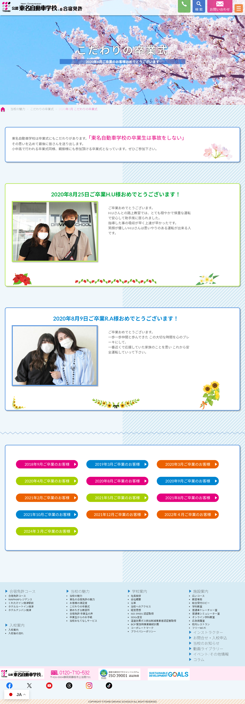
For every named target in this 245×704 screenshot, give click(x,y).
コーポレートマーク (142, 627)
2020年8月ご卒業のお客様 (117, 481)
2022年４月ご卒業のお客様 (188, 514)
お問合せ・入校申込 (210, 638)
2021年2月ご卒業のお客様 (47, 497)
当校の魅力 (17, 109)
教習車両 (197, 599)
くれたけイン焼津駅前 (21, 603)
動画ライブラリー (208, 648)
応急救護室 (198, 620)
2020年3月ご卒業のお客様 (187, 464)
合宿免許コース (22, 591)
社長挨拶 (136, 595)
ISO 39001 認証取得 (142, 613)
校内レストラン (201, 624)
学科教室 (197, 606)
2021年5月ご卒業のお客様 (117, 497)
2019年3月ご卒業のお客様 (117, 464)
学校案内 (139, 591)
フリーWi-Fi (199, 627)
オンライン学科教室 (203, 617)
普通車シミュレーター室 (206, 613)
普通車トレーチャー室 (204, 610)
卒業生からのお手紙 (81, 617)
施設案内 (200, 591)
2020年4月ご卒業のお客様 (47, 481)
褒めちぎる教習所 (80, 610)
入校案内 (17, 625)
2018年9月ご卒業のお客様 (47, 464)
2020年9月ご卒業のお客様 (187, 481)
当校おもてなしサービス (83, 620)
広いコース (198, 595)
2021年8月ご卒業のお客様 (187, 497)
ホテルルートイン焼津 (21, 606)
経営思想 (136, 610)
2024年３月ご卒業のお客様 (47, 531)
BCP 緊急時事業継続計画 (145, 624)
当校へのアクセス (141, 606)
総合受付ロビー (201, 603)
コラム (198, 659)
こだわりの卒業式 (42, 109)
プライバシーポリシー (143, 631)
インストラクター (208, 632)
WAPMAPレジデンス (20, 599)
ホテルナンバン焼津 (19, 610)
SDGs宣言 (136, 617)
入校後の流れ (15, 633)
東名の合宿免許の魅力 (82, 599)
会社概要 (136, 599)
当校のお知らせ (206, 643)
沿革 (133, 603)
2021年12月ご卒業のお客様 (117, 514)
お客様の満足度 (78, 603)
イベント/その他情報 (211, 654)
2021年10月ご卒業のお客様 (47, 514)
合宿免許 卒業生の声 (81, 613)
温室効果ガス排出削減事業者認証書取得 (153, 620)
